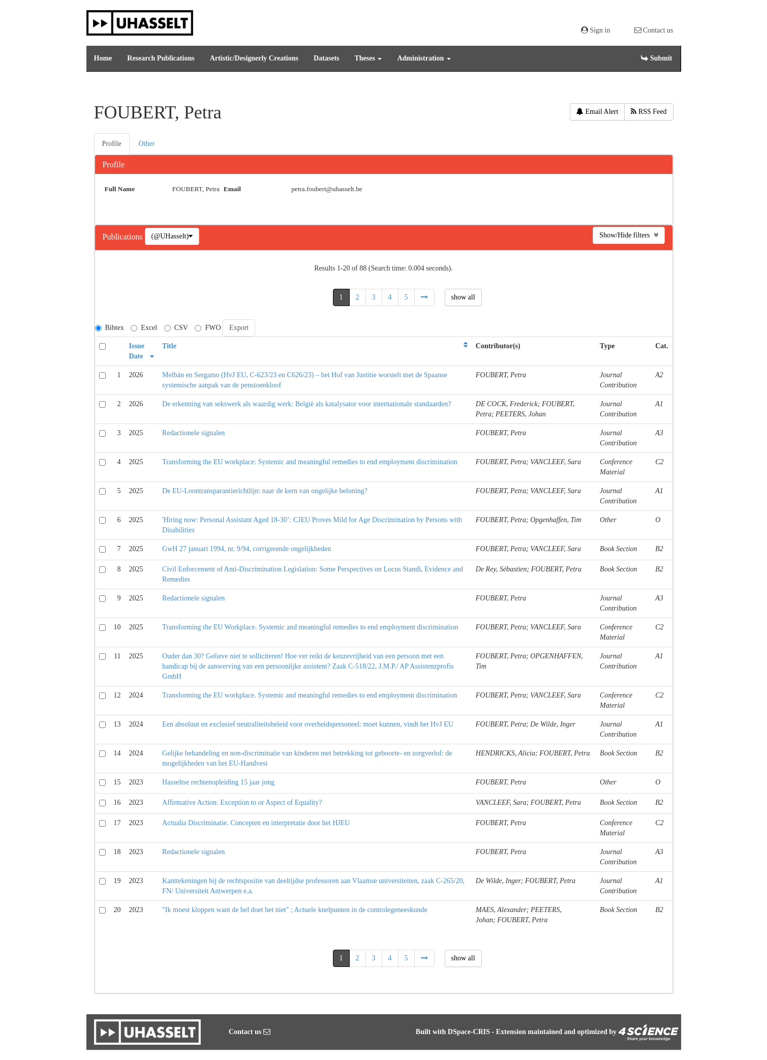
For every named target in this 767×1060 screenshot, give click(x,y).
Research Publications (160, 58)
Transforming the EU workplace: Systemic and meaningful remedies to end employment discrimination (309, 462)
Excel (144, 327)
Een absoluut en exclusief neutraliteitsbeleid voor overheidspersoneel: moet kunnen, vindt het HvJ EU (307, 724)
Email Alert (597, 111)
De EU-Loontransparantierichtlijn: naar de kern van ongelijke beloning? (264, 491)
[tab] (112, 144)
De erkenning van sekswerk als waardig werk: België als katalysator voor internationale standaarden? (306, 404)
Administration (423, 58)
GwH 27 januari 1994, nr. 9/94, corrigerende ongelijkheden (246, 549)
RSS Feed (648, 111)
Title (169, 346)
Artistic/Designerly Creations (254, 58)
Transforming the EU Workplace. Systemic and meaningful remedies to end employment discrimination (310, 627)
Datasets (327, 58)
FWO (208, 327)
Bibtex (109, 327)
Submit (656, 58)
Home (103, 58)
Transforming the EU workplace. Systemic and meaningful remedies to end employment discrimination (309, 695)
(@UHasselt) (172, 236)
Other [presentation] (147, 143)
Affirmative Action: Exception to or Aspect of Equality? (242, 802)
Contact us (653, 30)
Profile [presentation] (111, 143)
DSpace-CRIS (469, 1032)
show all (463, 297)
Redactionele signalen (193, 433)
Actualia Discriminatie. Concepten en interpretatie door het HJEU (256, 823)
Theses (368, 58)
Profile (114, 164)
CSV (176, 327)
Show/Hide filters (628, 235)
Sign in (595, 30)
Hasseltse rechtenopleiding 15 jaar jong (218, 782)
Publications (124, 236)
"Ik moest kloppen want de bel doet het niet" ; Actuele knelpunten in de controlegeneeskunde (294, 910)
